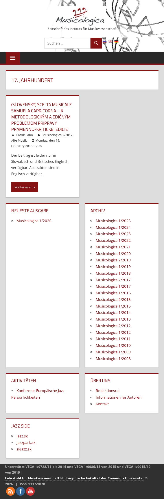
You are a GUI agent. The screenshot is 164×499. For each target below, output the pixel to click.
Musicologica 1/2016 (113, 292)
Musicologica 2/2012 (113, 325)
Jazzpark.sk (26, 442)
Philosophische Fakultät (80, 478)
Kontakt (102, 403)
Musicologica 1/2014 (113, 312)
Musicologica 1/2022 (113, 240)
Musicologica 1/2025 (113, 220)
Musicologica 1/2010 (113, 345)
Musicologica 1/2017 (113, 286)
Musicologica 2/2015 (113, 299)
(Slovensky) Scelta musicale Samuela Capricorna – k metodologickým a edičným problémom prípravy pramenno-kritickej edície (41, 117)
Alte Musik (19, 140)
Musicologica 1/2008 (113, 358)
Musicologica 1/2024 (113, 227)
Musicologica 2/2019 (113, 260)
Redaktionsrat (108, 390)
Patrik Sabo (24, 135)
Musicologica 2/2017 (57, 135)
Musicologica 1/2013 (113, 319)
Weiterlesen (23, 187)
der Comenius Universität (122, 478)
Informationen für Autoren (119, 397)
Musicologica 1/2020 (113, 253)
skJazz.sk (24, 449)
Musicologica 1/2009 (113, 352)
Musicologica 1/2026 (34, 220)
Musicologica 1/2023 (113, 233)
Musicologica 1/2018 (113, 273)
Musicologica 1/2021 (113, 247)
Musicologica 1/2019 (113, 266)
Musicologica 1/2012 (113, 332)
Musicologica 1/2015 (113, 306)
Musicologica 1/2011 (113, 338)
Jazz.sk (22, 436)
